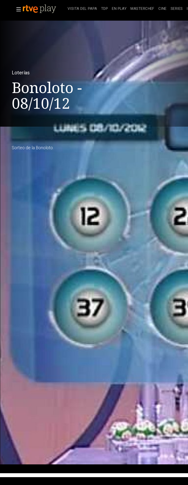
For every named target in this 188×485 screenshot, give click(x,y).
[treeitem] (82, 9)
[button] (17, 9)
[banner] (44, 9)
